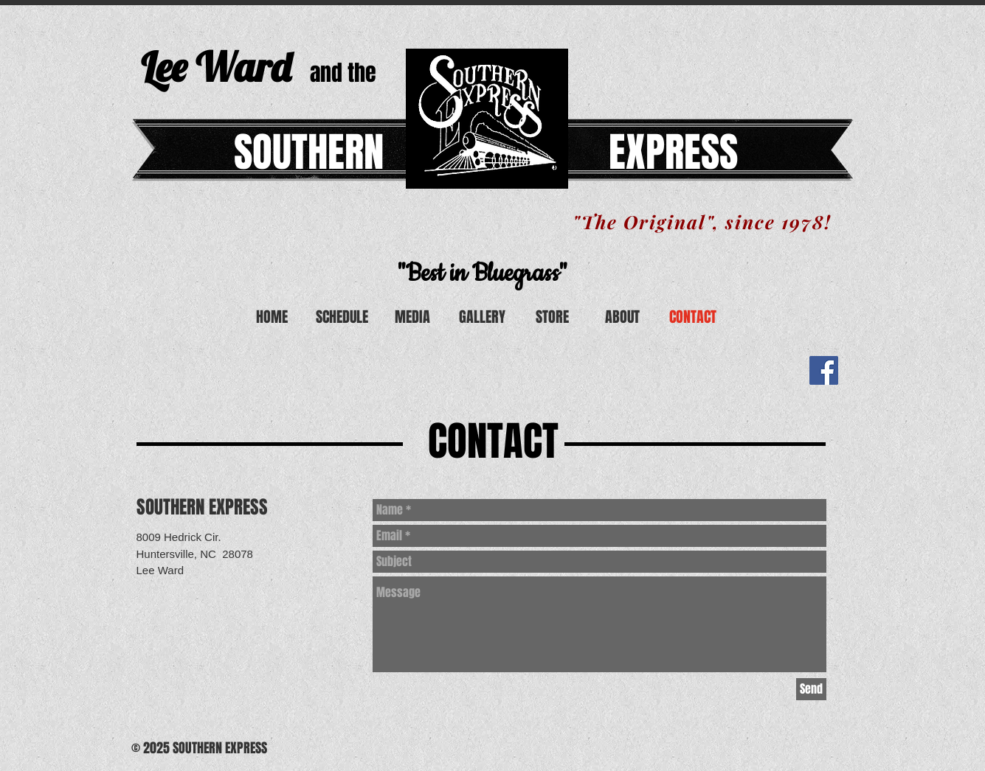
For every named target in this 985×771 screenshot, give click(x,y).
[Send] (811, 689)
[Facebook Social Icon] (823, 370)
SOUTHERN (309, 152)
